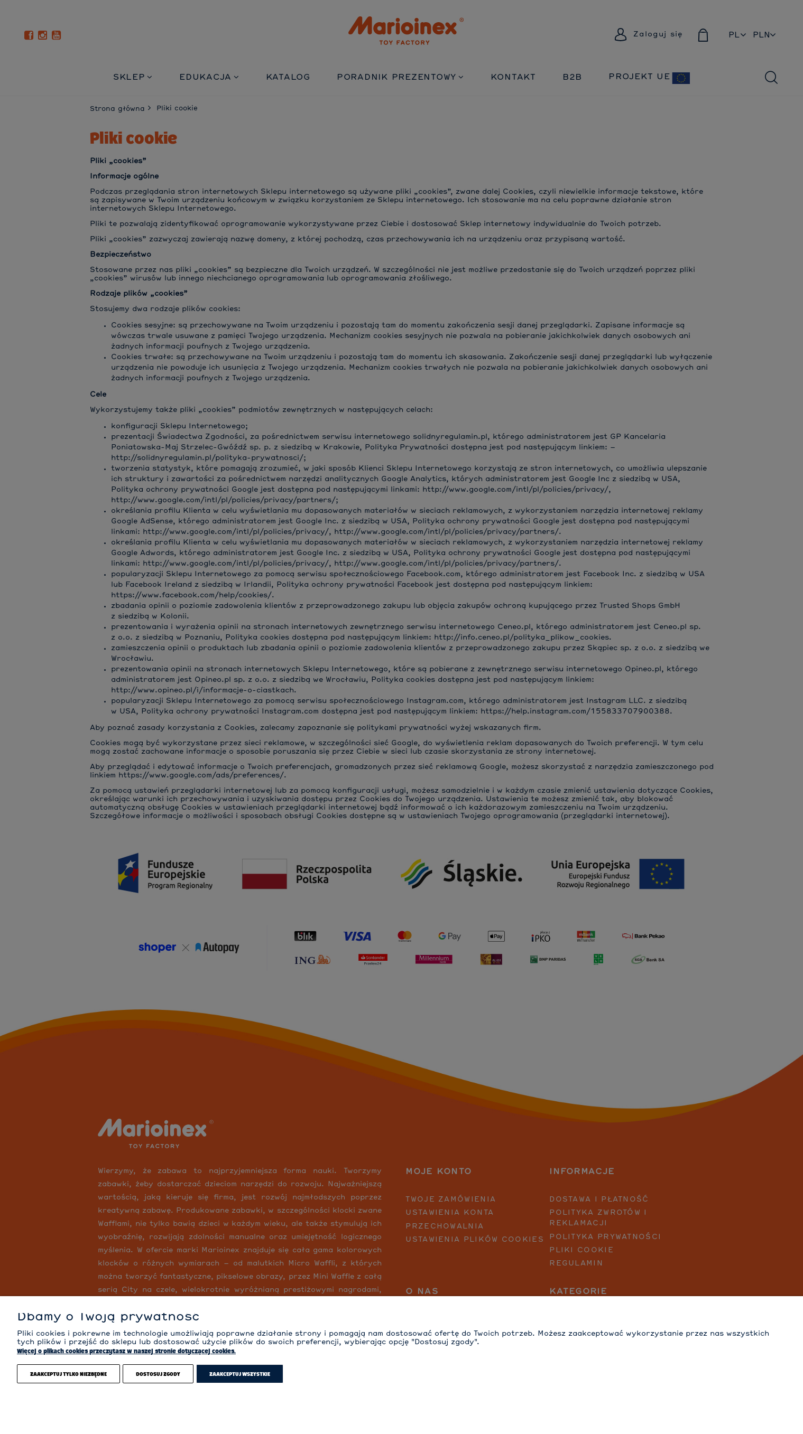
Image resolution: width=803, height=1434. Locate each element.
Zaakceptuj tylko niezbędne (68, 1373)
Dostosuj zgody (158, 1373)
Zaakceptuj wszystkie (239, 1373)
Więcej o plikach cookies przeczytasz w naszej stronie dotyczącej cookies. (126, 1351)
